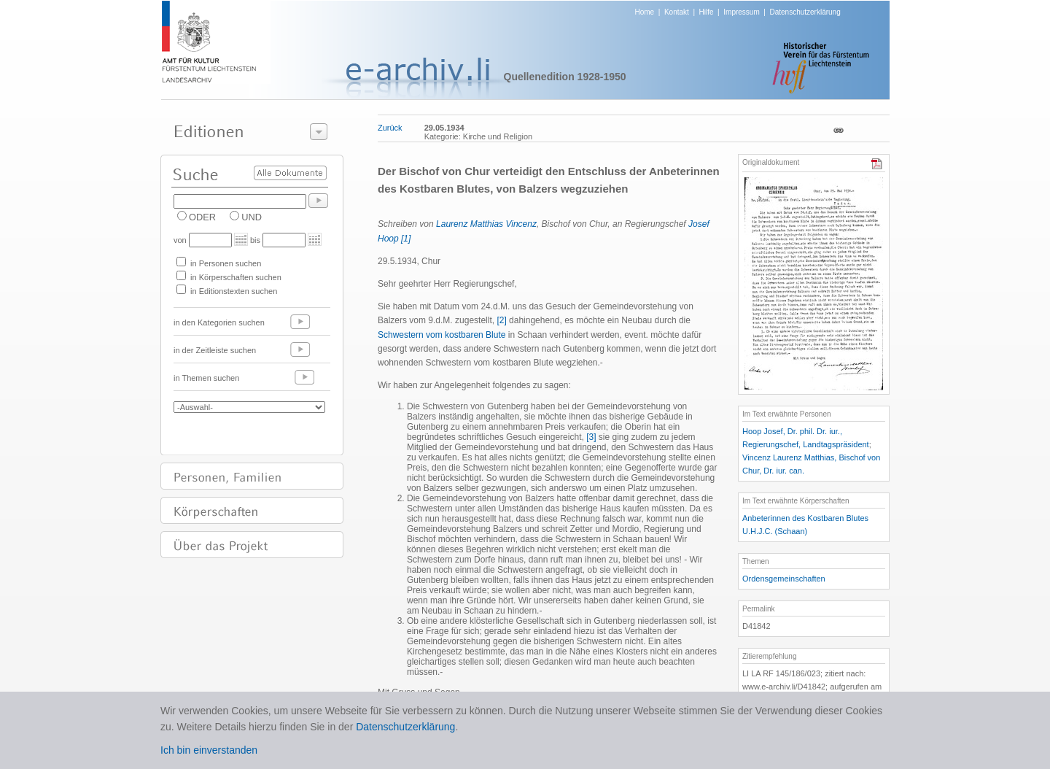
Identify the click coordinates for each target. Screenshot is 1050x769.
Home (645, 12)
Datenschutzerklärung (804, 12)
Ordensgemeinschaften (783, 578)
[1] (406, 238)
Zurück (390, 127)
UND (251, 217)
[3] (591, 437)
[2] (501, 320)
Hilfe (706, 12)
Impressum (741, 12)
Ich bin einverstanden (208, 750)
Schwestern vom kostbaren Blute (441, 335)
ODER (202, 217)
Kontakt (676, 12)
